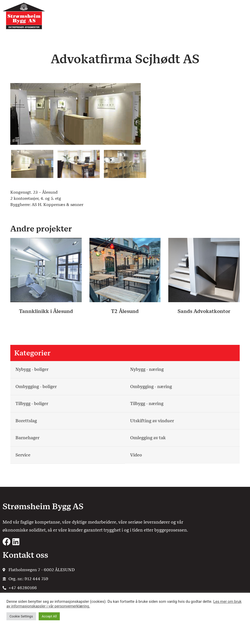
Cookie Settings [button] (21, 616)
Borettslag (26, 420)
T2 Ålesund (125, 311)
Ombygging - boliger (36, 386)
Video (136, 454)
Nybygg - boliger (31, 369)
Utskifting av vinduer (152, 420)
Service (22, 454)
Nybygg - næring (147, 369)
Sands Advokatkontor (204, 311)
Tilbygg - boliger (31, 403)
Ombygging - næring (151, 386)
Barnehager (27, 437)
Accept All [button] (49, 616)
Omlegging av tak (148, 437)
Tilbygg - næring (146, 403)
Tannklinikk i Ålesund (46, 311)
